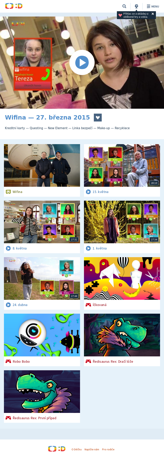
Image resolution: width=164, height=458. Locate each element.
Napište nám (92, 449)
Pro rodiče (108, 449)
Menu (152, 6)
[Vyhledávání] (124, 6)
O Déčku (76, 449)
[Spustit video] (82, 63)
